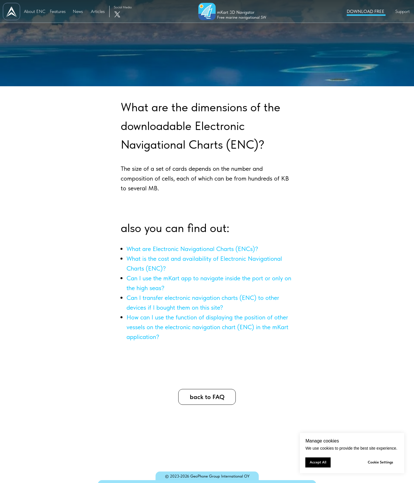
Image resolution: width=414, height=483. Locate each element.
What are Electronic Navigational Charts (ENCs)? (192, 248)
